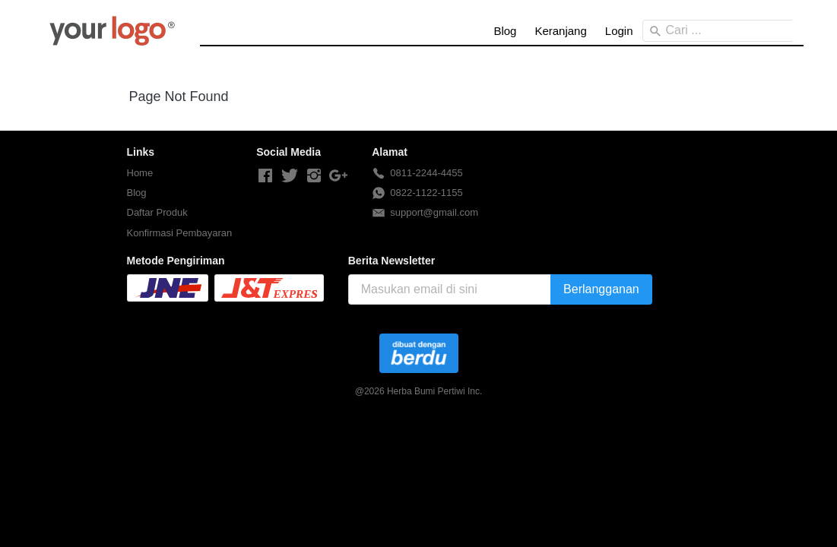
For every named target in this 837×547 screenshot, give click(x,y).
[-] (265, 176)
